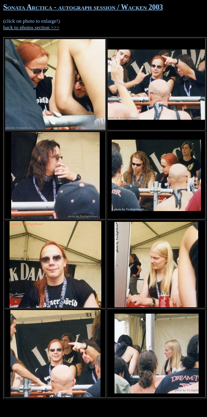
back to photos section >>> (31, 27)
